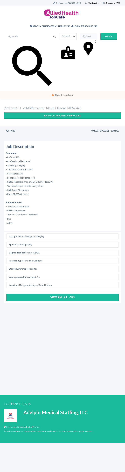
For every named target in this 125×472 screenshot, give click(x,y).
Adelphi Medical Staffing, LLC (55, 412)
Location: (14, 284)
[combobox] (68, 36)
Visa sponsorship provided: (23, 276)
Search (108, 36)
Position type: (16, 260)
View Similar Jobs (62, 297)
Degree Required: (17, 252)
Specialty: (14, 244)
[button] (10, 131)
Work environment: (18, 268)
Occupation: (15, 236)
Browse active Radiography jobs (62, 115)
